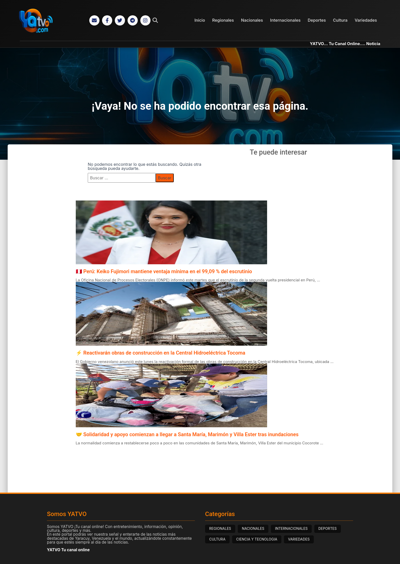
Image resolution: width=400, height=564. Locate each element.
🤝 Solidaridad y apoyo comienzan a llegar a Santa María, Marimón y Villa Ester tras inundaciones (187, 434)
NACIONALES (253, 529)
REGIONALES (220, 529)
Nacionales (252, 20)
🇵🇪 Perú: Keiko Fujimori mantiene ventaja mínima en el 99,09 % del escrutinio (164, 271)
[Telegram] (133, 20)
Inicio (199, 20)
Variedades (366, 20)
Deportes (317, 20)
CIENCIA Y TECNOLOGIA (256, 539)
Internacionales (285, 20)
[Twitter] (120, 20)
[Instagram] (145, 20)
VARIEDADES (299, 539)
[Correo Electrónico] (94, 20)
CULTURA (217, 539)
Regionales (223, 20)
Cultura (340, 20)
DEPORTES (327, 529)
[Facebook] (107, 20)
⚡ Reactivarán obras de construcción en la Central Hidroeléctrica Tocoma (160, 353)
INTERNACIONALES (291, 529)
